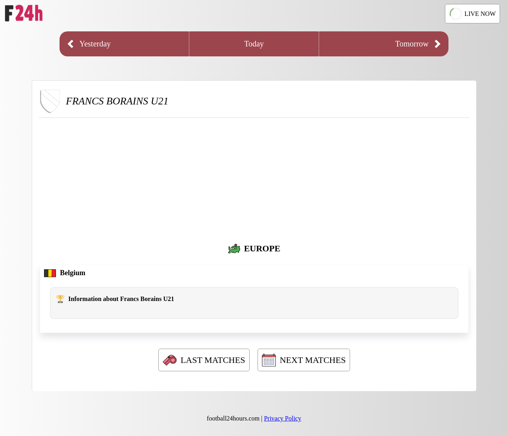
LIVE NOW (473, 13)
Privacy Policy (282, 418)
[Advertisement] (254, 177)
